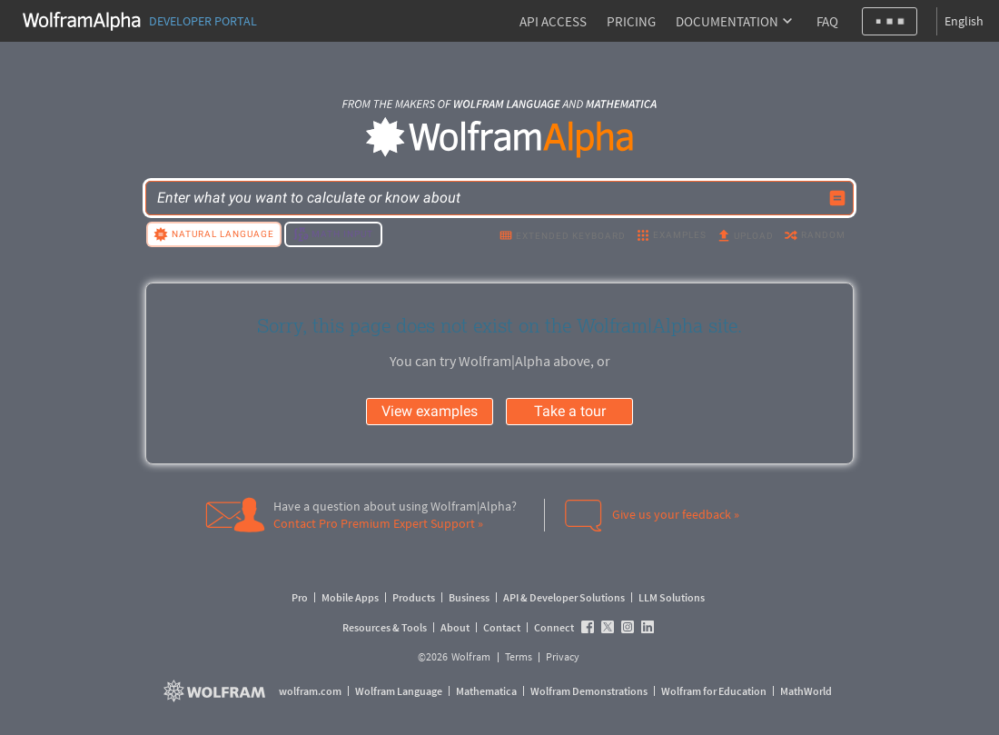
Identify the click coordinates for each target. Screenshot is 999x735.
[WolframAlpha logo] (500, 137)
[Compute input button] (837, 198)
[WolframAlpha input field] (488, 198)
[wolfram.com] (216, 691)
